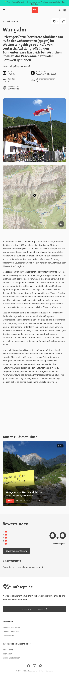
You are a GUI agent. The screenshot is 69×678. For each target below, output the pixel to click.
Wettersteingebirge (11, 66)
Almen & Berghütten (11, 631)
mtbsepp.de (30, 671)
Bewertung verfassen (16, 550)
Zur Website (13, 88)
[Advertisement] (34, 409)
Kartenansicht (8, 635)
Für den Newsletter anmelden (34, 609)
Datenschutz (8, 650)
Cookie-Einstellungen (11, 658)
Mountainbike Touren (11, 627)
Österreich (25, 66)
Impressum (7, 654)
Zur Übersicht (10, 21)
